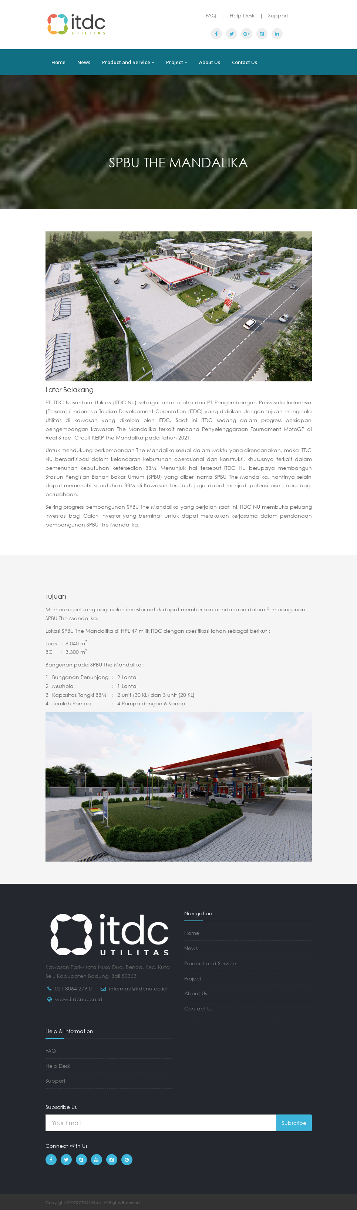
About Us (209, 62)
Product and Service (128, 62)
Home (58, 62)
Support (278, 15)
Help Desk (242, 15)
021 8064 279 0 (73, 988)
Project (176, 62)
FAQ (211, 15)
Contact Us (244, 62)
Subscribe (294, 1123)
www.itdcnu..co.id (78, 999)
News (83, 62)
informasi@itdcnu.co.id (138, 988)
